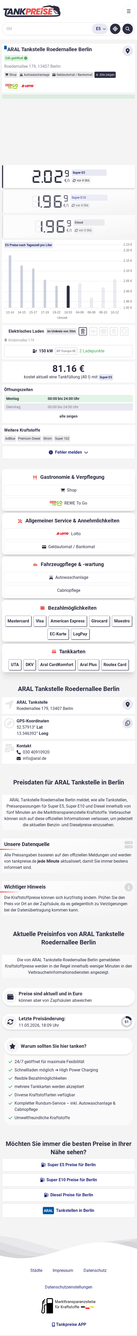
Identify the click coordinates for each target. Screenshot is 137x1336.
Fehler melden (68, 452)
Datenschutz (95, 1270)
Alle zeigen (105, 75)
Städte (36, 1270)
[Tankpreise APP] (68, 1324)
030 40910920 (36, 752)
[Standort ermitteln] (115, 29)
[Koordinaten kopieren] (127, 723)
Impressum (63, 1270)
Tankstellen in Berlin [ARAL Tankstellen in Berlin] (68, 1210)
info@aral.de (34, 758)
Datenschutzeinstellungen (68, 1287)
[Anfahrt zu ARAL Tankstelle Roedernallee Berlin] (127, 51)
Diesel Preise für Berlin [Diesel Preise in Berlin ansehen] (68, 1194)
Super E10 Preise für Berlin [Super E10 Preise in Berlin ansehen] (68, 1179)
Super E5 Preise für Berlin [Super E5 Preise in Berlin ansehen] (68, 1164)
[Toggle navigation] (128, 11)
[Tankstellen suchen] (127, 29)
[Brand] (32, 11)
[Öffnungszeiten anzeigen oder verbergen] (68, 416)
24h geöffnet (16, 58)
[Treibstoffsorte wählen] (100, 29)
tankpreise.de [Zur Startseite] (24, 861)
